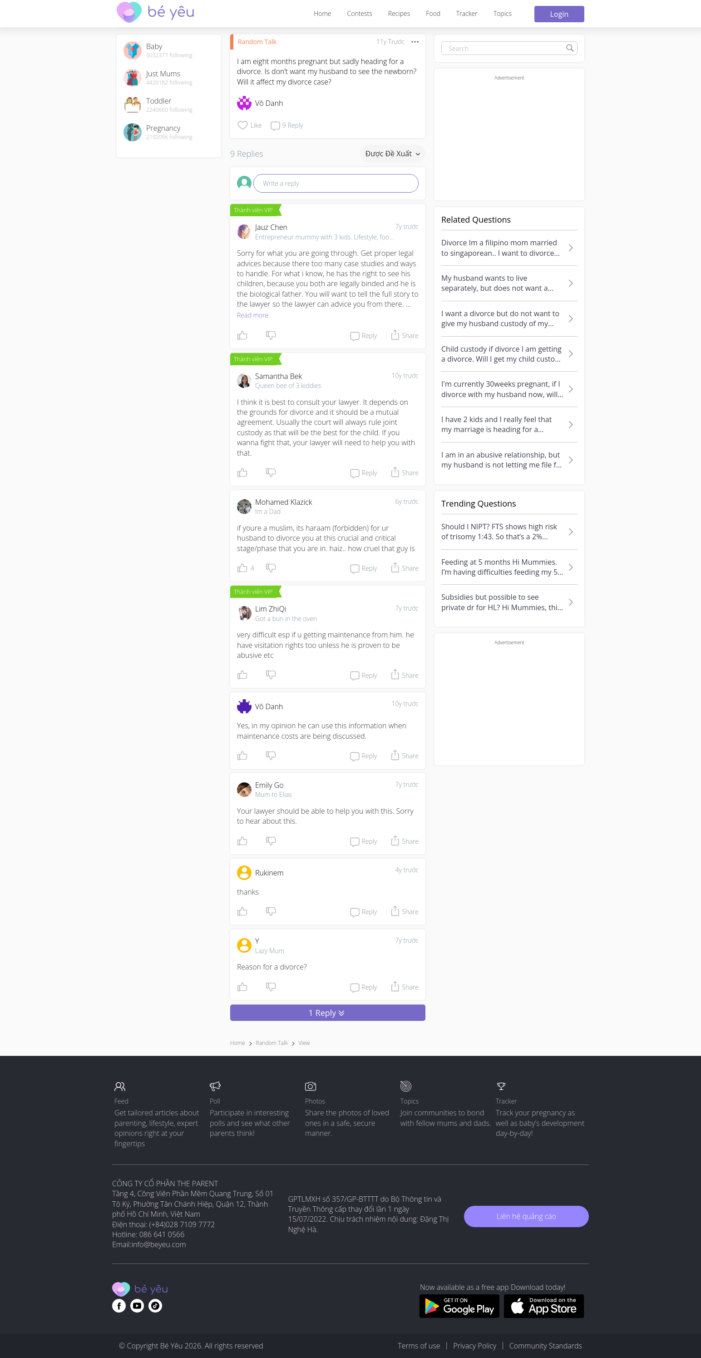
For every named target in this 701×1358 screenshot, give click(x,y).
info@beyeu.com (159, 1244)
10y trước (405, 375)
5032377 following (169, 55)
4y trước (407, 870)
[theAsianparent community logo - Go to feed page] (155, 13)
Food (433, 13)
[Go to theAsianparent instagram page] (155, 1306)
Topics (503, 13)
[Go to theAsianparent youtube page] (137, 1306)
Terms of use (419, 1346)
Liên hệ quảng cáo (526, 1216)
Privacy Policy (474, 1346)
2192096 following (169, 137)
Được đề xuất (392, 154)
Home (322, 13)
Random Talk (257, 41)
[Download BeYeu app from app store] (544, 1315)
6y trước (407, 501)
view (304, 1043)
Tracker (467, 13)
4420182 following (169, 82)
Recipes (399, 13)
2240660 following (169, 110)
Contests (359, 13)
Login (559, 14)
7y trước (407, 226)
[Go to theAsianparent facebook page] (119, 1306)
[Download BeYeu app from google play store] (459, 1315)
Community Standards (545, 1346)
